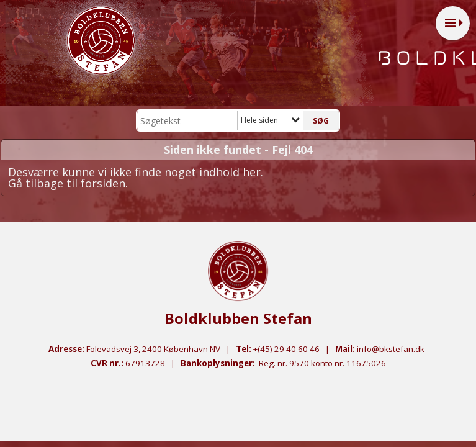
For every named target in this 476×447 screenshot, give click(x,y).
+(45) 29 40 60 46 (286, 348)
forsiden (103, 183)
